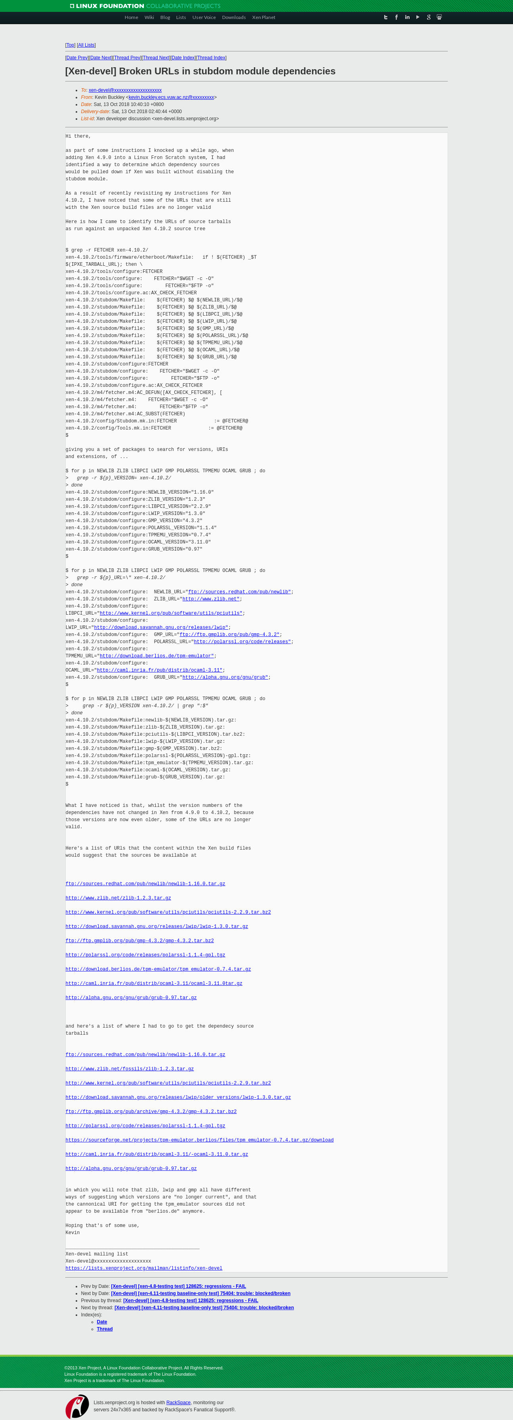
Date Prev (77, 58)
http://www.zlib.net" (211, 599)
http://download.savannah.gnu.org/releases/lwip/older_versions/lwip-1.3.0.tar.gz (178, 1097)
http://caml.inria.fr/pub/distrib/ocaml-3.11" (160, 670)
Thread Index (211, 58)
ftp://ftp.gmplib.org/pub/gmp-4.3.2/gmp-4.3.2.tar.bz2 (140, 940)
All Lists (86, 45)
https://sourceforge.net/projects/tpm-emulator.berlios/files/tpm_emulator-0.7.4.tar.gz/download (200, 1140)
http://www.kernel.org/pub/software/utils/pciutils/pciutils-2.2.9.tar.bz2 (168, 912)
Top (70, 45)
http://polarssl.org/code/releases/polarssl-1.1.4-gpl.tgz (145, 955)
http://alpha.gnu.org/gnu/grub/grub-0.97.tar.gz (131, 997)
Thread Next (156, 58)
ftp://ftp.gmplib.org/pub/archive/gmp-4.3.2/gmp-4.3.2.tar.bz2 (151, 1111)
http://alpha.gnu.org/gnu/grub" (225, 677)
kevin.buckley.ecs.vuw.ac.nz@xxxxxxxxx (171, 97)
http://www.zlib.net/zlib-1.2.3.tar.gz (118, 898)
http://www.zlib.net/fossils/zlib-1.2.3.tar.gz (130, 1069)
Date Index (183, 58)
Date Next (100, 58)
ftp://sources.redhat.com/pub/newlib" (239, 592)
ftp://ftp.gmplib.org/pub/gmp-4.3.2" (230, 634)
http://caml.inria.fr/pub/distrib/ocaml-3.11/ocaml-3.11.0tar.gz (154, 983)
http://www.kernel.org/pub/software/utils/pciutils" (171, 613)
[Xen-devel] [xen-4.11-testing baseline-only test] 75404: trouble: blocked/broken (201, 1293)
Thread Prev (127, 58)
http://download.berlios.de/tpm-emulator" (157, 656)
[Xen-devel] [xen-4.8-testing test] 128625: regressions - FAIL (178, 1286)
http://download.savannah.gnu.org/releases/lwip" (161, 627)
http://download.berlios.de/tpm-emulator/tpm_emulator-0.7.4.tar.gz (158, 969)
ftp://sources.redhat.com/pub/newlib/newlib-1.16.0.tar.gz (145, 883)
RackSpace (178, 1402)
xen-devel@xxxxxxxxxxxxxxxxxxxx (125, 90)
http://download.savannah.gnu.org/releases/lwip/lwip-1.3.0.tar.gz (157, 926)
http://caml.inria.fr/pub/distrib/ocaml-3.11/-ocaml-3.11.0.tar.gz (157, 1154)
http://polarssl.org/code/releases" (242, 641)
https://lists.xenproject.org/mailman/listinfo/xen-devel (144, 1268)
